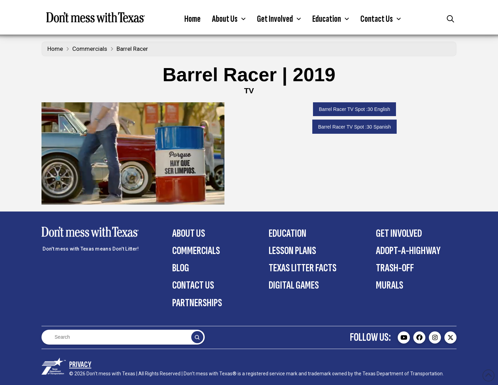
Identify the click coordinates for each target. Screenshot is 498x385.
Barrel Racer (132, 48)
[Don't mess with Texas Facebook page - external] (419, 337)
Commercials (89, 48)
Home (55, 48)
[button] (228, 19)
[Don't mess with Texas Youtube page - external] (404, 337)
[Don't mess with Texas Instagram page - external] (435, 337)
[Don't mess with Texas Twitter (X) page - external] (450, 337)
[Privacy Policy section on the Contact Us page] (80, 364)
